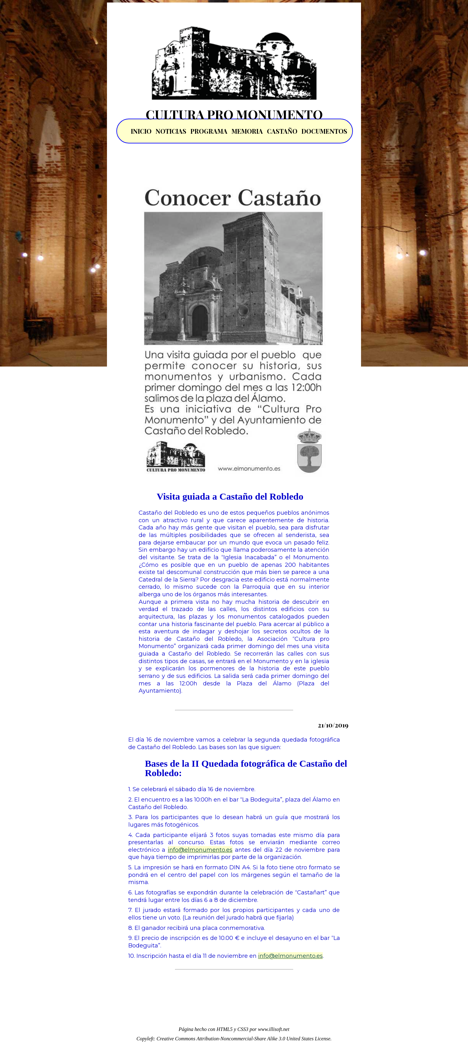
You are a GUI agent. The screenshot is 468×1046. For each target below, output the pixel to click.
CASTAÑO (282, 131)
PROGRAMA (208, 131)
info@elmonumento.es (200, 849)
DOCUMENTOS (324, 131)
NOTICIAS (171, 131)
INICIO (141, 131)
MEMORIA (247, 131)
